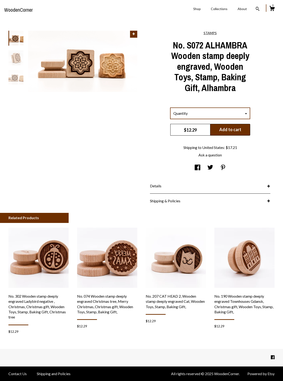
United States (213, 147)
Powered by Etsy (261, 373)
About (242, 9)
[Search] (257, 9)
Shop (197, 9)
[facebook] (273, 357)
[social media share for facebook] (197, 168)
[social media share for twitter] (210, 168)
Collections (219, 9)
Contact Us (17, 373)
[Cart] (272, 9)
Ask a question (210, 155)
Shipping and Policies (54, 373)
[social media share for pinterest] (223, 168)
